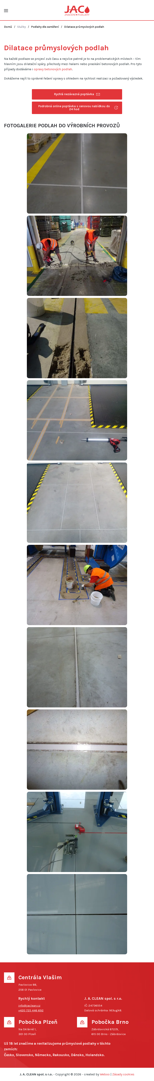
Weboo (105, 1074)
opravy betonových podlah (53, 69)
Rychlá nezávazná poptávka (77, 94)
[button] (6, 11)
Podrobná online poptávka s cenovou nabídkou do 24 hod (78, 107)
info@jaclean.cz (29, 1005)
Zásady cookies (123, 1074)
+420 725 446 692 (31, 1010)
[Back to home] (77, 11)
